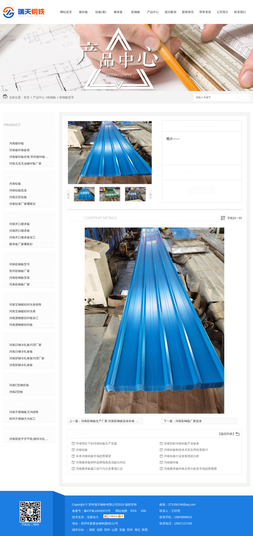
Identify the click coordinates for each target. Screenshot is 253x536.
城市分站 (78, 529)
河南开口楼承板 (19, 224)
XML (144, 510)
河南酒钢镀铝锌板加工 (24, 318)
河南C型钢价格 (19, 385)
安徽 (122, 529)
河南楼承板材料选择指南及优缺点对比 (101, 462)
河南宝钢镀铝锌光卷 (22, 311)
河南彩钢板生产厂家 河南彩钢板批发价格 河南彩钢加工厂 (118, 421)
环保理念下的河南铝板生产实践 (96, 443)
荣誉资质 (205, 12)
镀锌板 (83, 12)
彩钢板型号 (66, 97)
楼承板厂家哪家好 (21, 244)
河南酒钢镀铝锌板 (21, 324)
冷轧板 (15, 337)
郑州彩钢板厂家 (19, 271)
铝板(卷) (100, 12)
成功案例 (170, 12)
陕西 (145, 529)
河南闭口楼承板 (19, 230)
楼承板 (118, 12)
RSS (133, 510)
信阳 (99, 529)
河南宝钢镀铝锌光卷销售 (25, 304)
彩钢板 (135, 12)
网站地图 (121, 510)
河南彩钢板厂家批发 (188, 421)
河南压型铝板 (18, 197)
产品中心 (153, 12)
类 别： (173, 171)
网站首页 (66, 12)
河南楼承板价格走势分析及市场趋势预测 (190, 468)
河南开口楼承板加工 (22, 237)
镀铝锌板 (16, 296)
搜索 (243, 97)
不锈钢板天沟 (20, 404)
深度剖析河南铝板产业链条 (181, 443)
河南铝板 (15, 183)
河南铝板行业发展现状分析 (181, 456)
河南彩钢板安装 (19, 277)
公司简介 (222, 12)
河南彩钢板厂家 (19, 284)
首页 (27, 97)
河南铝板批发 (18, 190)
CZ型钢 (15, 377)
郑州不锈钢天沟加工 (22, 418)
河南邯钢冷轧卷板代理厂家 (26, 358)
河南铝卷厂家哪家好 (22, 203)
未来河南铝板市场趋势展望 (93, 456)
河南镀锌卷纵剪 (19, 150)
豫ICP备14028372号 (97, 510)
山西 (115, 529)
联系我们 (240, 12)
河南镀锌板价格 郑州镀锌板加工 (30, 156)
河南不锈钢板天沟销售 (24, 412)
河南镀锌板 (16, 143)
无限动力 (93, 517)
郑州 (107, 529)
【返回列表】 (226, 433)
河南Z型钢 (16, 392)
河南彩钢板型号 (19, 264)
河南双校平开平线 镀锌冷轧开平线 (31, 439)
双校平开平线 (20, 431)
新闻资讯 (188, 12)
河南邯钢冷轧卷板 (21, 365)
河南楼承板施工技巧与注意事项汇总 (99, 468)
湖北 (137, 529)
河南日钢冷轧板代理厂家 (25, 344)
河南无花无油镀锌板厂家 (25, 163)
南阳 (92, 529)
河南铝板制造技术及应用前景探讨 (186, 449)
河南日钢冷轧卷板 (21, 351)
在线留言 (201, 190)
